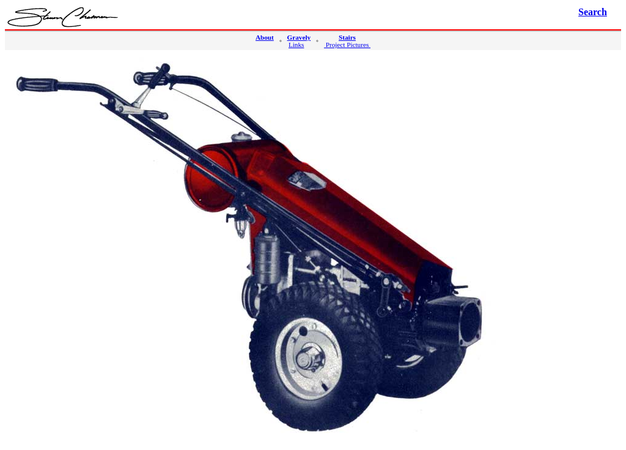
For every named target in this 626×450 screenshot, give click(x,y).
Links (296, 44)
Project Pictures (347, 44)
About (265, 37)
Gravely (299, 37)
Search (592, 12)
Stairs (347, 37)
